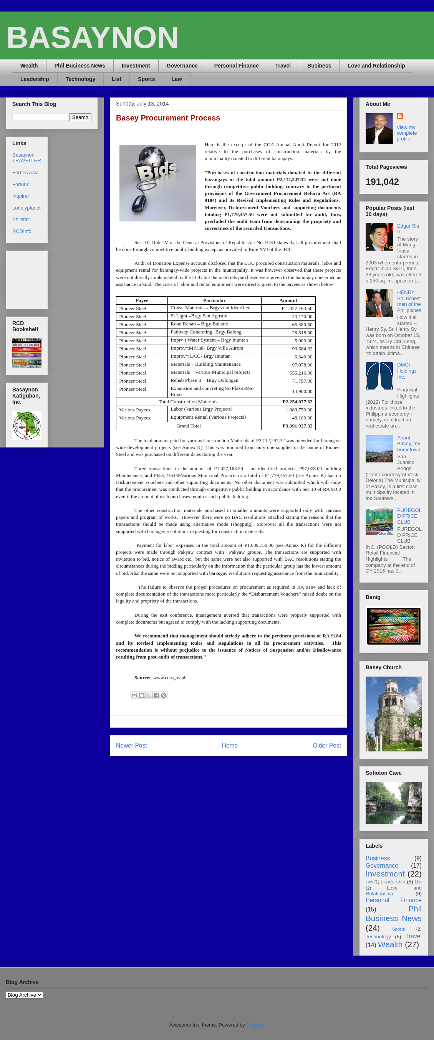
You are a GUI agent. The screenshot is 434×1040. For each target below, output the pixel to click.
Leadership (34, 79)
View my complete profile (407, 133)
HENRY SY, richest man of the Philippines (409, 301)
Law (176, 79)
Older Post (327, 745)
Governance (182, 66)
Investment (136, 66)
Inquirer (20, 196)
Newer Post (131, 745)
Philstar (20, 219)
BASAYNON (92, 37)
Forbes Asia (25, 172)
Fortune (21, 184)
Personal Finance (236, 66)
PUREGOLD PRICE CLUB (409, 516)
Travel (283, 66)
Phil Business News (80, 66)
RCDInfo (21, 231)
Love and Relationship (376, 66)
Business (319, 66)
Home (230, 745)
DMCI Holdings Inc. (407, 371)
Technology (81, 79)
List (116, 79)
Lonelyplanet (26, 208)
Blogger (254, 1025)
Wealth (29, 66)
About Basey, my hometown (408, 443)
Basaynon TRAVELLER (26, 158)
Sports (146, 79)
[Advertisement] (36, 278)
